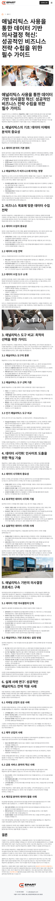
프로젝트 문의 (44, 3)
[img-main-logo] (9, 2)
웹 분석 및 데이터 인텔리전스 (44, 866)
